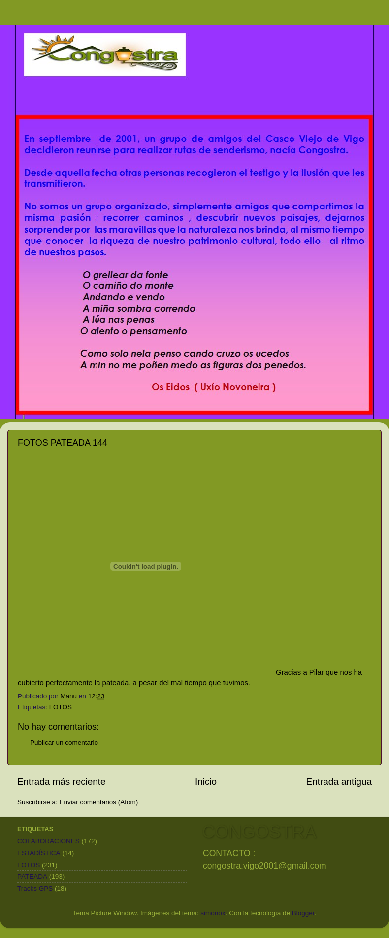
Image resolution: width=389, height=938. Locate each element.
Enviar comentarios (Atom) (99, 802)
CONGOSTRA (259, 832)
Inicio (206, 781)
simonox (212, 913)
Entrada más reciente (61, 781)
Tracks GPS (35, 888)
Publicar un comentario (64, 742)
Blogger (303, 913)
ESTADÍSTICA (39, 853)
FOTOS (60, 707)
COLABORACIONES (48, 841)
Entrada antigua (339, 781)
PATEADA (32, 876)
